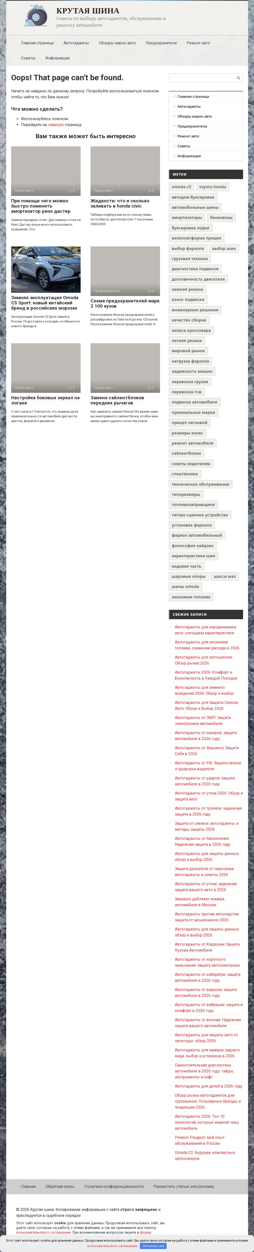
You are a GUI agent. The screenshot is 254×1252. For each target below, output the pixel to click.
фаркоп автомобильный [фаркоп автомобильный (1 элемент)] (197, 535)
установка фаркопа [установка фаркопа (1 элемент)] (192, 525)
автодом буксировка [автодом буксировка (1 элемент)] (193, 197)
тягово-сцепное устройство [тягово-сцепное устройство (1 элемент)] (200, 515)
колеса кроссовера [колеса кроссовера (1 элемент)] (191, 330)
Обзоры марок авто (117, 43)
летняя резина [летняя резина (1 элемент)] (187, 340)
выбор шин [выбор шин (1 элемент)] (224, 248)
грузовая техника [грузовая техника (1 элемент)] (190, 258)
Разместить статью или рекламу (184, 1186)
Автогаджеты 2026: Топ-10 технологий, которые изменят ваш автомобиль (207, 1122)
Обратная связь (60, 1186)
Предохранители (161, 43)
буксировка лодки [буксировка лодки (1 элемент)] (191, 228)
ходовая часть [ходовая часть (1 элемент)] (186, 566)
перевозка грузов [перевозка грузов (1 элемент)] (190, 381)
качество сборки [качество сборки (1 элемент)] (189, 320)
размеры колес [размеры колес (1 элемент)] (187, 433)
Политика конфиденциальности (114, 1186)
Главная (28, 1186)
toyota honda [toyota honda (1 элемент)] (212, 186)
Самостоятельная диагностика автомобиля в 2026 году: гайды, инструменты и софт (204, 1071)
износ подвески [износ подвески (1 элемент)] (188, 299)
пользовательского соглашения (43, 1232)
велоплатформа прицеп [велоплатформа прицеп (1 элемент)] (197, 238)
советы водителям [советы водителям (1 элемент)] (191, 463)
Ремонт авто (198, 43)
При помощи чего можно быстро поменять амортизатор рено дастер (40, 206)
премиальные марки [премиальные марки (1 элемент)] (193, 412)
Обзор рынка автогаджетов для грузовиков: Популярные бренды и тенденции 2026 (208, 1101)
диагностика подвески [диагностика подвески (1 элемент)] (195, 268)
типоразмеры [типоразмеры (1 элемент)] (186, 494)
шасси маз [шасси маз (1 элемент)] (225, 576)
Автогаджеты (76, 43)
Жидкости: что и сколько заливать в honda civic (120, 203)
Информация (57, 58)
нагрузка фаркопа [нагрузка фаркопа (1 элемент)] (190, 361)
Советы (28, 58)
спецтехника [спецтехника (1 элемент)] (185, 474)
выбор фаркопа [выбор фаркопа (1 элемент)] (188, 248)
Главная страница (37, 43)
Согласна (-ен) (153, 1246)
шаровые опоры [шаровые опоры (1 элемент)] (189, 576)
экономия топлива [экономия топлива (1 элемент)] (191, 597)
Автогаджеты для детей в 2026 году (208, 1086)
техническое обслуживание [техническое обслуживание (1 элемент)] (200, 484)
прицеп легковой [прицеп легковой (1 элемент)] (190, 422)
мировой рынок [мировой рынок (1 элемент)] (188, 350)
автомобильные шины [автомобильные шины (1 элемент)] (195, 207)
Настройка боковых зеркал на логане (45, 400)
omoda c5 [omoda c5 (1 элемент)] (181, 186)
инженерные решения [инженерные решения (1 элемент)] (195, 310)
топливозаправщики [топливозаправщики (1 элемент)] (193, 504)
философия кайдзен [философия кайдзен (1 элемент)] (193, 545)
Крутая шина (88, 10)
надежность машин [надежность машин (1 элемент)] (192, 371)
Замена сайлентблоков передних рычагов (117, 400)
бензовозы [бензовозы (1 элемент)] (221, 217)
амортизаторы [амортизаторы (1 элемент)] (187, 217)
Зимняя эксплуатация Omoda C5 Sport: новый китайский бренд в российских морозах (44, 303)
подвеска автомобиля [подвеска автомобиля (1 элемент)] (194, 402)
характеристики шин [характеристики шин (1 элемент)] (194, 556)
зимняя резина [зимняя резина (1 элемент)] (187, 289)
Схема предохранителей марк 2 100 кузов (125, 303)
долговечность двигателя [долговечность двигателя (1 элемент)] (198, 279)
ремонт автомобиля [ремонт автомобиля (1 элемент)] (193, 443)
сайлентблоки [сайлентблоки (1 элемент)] (186, 453)
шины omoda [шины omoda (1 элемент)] (185, 586)
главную (56, 124)
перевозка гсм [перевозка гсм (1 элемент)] (187, 392)
